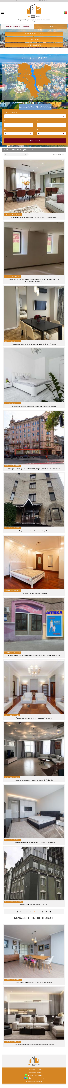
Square (39, 121)
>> (57, 912)
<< (11, 912)
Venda (50, 26)
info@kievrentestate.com (34, 1081)
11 (38, 912)
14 (50, 912)
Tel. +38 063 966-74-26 (34, 1075)
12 (42, 912)
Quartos (6, 121)
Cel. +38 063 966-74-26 (34, 1078)
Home (7, 149)
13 (46, 912)
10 (34, 912)
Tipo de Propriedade (11, 112)
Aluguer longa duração (17, 26)
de (5, 129)
